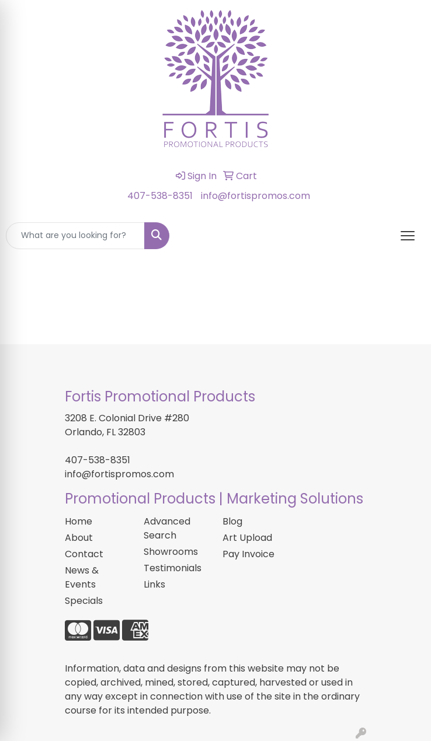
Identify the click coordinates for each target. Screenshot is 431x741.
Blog (232, 521)
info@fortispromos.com (255, 195)
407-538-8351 (160, 195)
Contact (84, 554)
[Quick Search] (75, 235)
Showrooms (171, 551)
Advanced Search (167, 528)
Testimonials (172, 568)
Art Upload (247, 537)
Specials (84, 600)
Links (154, 584)
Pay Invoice (248, 554)
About (79, 537)
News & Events (82, 577)
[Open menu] (407, 235)
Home (78, 521)
